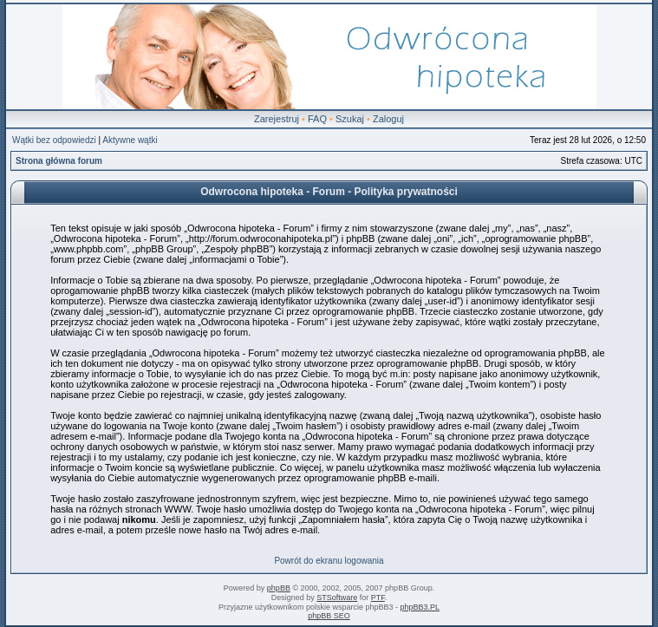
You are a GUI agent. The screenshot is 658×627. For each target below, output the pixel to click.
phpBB (278, 588)
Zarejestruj (276, 119)
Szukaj (350, 119)
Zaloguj (388, 119)
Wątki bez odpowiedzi (54, 140)
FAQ (317, 119)
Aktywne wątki (129, 140)
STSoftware (336, 597)
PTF (378, 597)
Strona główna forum (59, 161)
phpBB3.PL (420, 607)
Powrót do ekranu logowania (328, 560)
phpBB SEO (329, 615)
